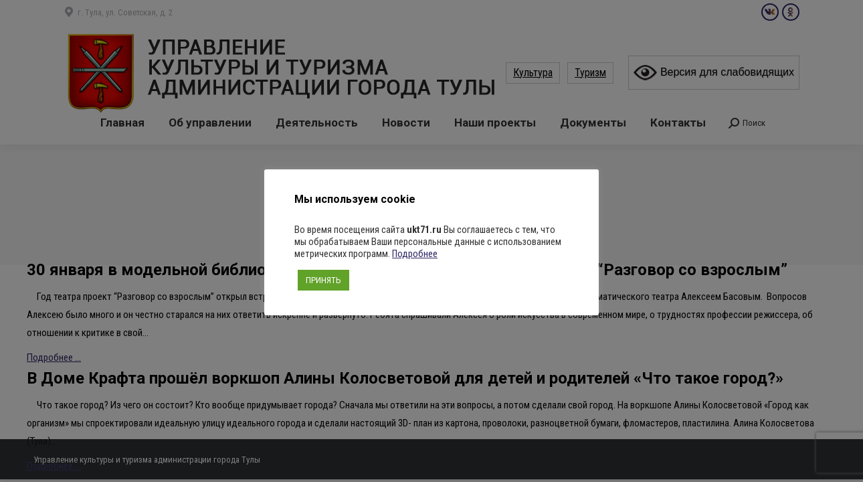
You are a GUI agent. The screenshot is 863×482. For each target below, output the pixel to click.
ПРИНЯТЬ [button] (323, 280)
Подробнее (415, 254)
